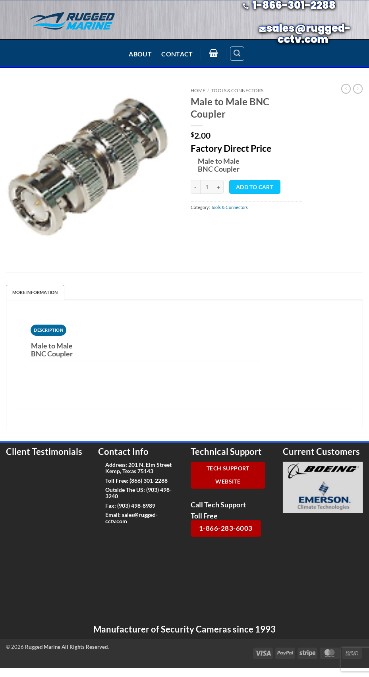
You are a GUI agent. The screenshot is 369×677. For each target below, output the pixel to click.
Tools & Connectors (237, 90)
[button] (213, 53)
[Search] (237, 53)
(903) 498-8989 (136, 505)
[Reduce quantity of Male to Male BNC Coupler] (195, 187)
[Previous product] (358, 89)
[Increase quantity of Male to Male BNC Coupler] (219, 187)
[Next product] (346, 89)
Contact (177, 54)
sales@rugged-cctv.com (131, 517)
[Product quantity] (207, 187)
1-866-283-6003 (226, 528)
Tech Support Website (228, 475)
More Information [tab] (35, 292)
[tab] (48, 330)
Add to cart (254, 187)
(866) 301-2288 (148, 480)
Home (198, 90)
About (140, 54)
